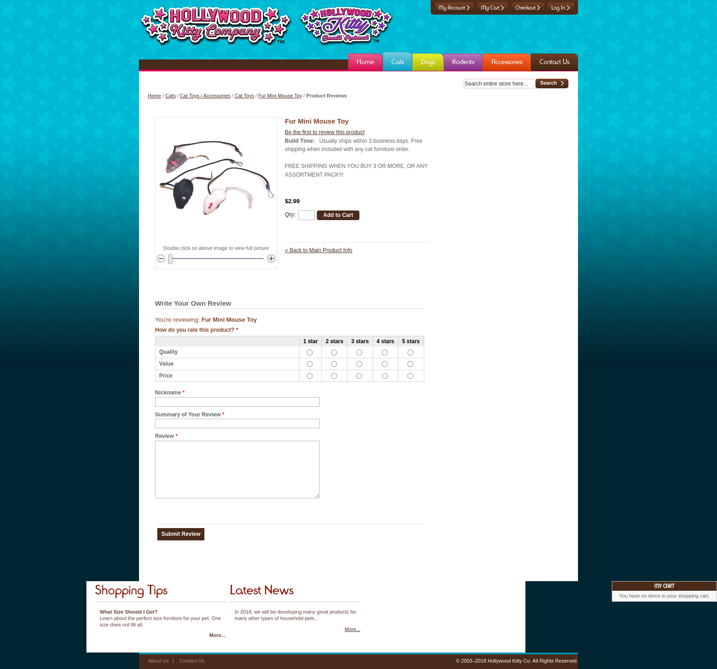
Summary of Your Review (188, 414)
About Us (158, 661)
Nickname (168, 392)
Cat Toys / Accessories (205, 95)
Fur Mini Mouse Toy (280, 95)
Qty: (290, 214)
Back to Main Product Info (318, 250)
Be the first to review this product (324, 132)
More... (217, 635)
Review (164, 436)
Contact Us (192, 661)
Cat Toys (244, 95)
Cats (171, 95)
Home (154, 95)
